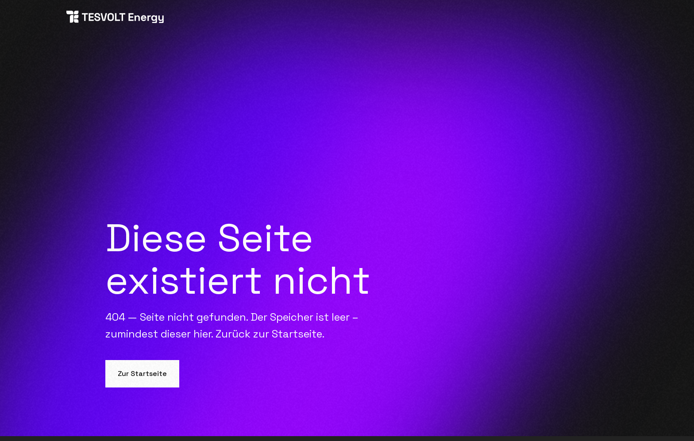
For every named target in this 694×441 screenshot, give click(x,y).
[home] (115, 19)
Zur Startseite (142, 373)
